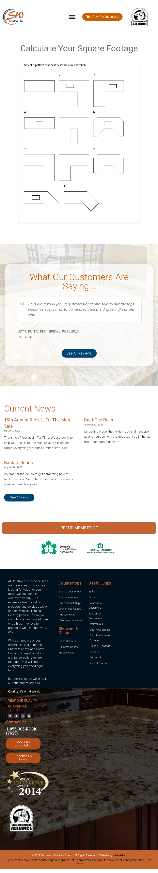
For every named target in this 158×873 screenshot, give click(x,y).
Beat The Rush (98, 419)
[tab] (79, 862)
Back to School (19, 462)
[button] (72, 17)
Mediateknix (120, 855)
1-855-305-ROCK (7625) (21, 731)
